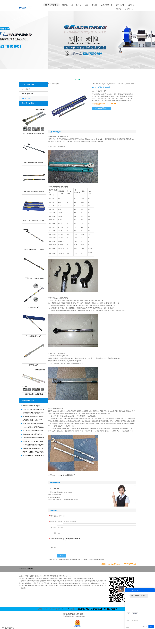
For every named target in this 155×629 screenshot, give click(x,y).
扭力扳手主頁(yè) (100, 84)
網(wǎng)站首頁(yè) (51, 5)
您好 (129, 613)
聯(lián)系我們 (120, 5)
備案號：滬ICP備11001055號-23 (73, 614)
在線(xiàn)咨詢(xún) (101, 108)
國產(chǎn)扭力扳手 (91, 5)
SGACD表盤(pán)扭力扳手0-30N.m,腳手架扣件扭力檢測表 (34, 427)
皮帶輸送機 (29, 569)
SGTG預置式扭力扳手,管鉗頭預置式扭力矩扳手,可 (34, 423)
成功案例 (131, 5)
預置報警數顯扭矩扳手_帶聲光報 (34, 191)
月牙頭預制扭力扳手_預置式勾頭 (34, 249)
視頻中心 (118, 9)
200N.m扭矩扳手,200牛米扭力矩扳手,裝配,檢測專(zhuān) (34, 455)
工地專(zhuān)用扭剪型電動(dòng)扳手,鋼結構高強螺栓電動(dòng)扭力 (34, 437)
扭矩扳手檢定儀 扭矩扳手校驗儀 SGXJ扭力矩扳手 (34, 409)
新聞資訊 (65, 5)
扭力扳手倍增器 (103, 609)
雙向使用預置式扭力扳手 (33, 336)
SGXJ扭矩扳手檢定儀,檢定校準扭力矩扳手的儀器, (34, 430)
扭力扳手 (120, 84)
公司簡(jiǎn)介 (129, 9)
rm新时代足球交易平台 (7, 628)
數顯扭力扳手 (82, 609)
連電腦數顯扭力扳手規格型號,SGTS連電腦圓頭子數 (34, 413)
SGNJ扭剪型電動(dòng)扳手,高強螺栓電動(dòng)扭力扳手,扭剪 (34, 441)
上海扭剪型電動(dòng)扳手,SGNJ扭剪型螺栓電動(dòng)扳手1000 (34, 420)
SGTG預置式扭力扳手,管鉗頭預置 (33, 133)
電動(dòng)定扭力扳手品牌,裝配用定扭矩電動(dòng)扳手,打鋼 (34, 434)
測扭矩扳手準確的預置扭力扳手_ (34, 162)
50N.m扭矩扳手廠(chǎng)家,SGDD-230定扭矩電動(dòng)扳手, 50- (34, 405)
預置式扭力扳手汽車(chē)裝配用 (34, 278)
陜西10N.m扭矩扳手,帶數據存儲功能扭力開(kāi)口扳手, (34, 452)
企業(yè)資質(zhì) (106, 5)
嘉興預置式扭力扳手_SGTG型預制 (33, 220)
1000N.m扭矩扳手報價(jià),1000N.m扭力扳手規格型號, (34, 416)
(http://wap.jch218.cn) (65, 609)
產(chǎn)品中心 (76, 5)
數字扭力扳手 (26, 89)
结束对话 (144, 626)
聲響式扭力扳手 (34, 365)
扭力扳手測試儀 (112, 609)
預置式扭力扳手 (28, 84)
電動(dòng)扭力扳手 (92, 609)
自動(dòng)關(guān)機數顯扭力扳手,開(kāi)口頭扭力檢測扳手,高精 (34, 448)
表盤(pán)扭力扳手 (27, 94)
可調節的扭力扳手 (33, 307)
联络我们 (135, 613)
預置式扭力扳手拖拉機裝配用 (34, 394)
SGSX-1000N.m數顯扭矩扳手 (66, 475)
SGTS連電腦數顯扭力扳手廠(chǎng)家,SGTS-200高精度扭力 (34, 445)
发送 (151, 626)
